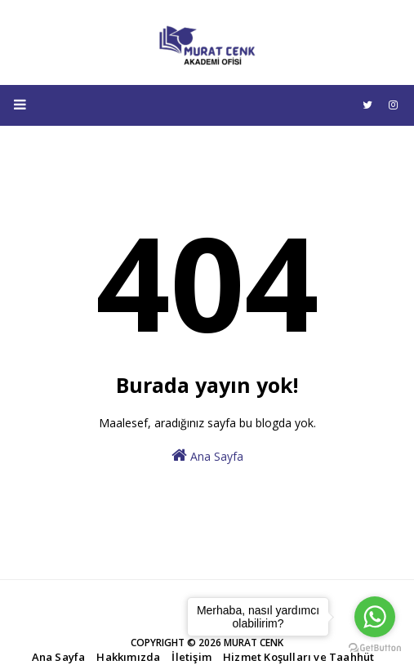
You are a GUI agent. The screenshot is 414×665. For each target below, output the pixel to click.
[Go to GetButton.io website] (375, 648)
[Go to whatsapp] (374, 616)
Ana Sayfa (207, 455)
